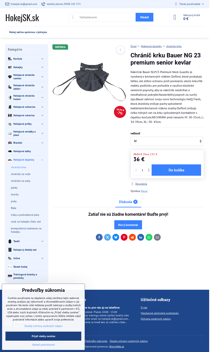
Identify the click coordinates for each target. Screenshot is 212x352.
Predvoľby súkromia (95, 341)
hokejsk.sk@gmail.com (114, 318)
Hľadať (144, 17)
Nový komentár (128, 225)
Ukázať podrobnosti (43, 344)
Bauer (144, 191)
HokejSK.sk (22, 17)
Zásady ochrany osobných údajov (129, 341)
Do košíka (176, 170)
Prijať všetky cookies (43, 336)
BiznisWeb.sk (116, 346)
